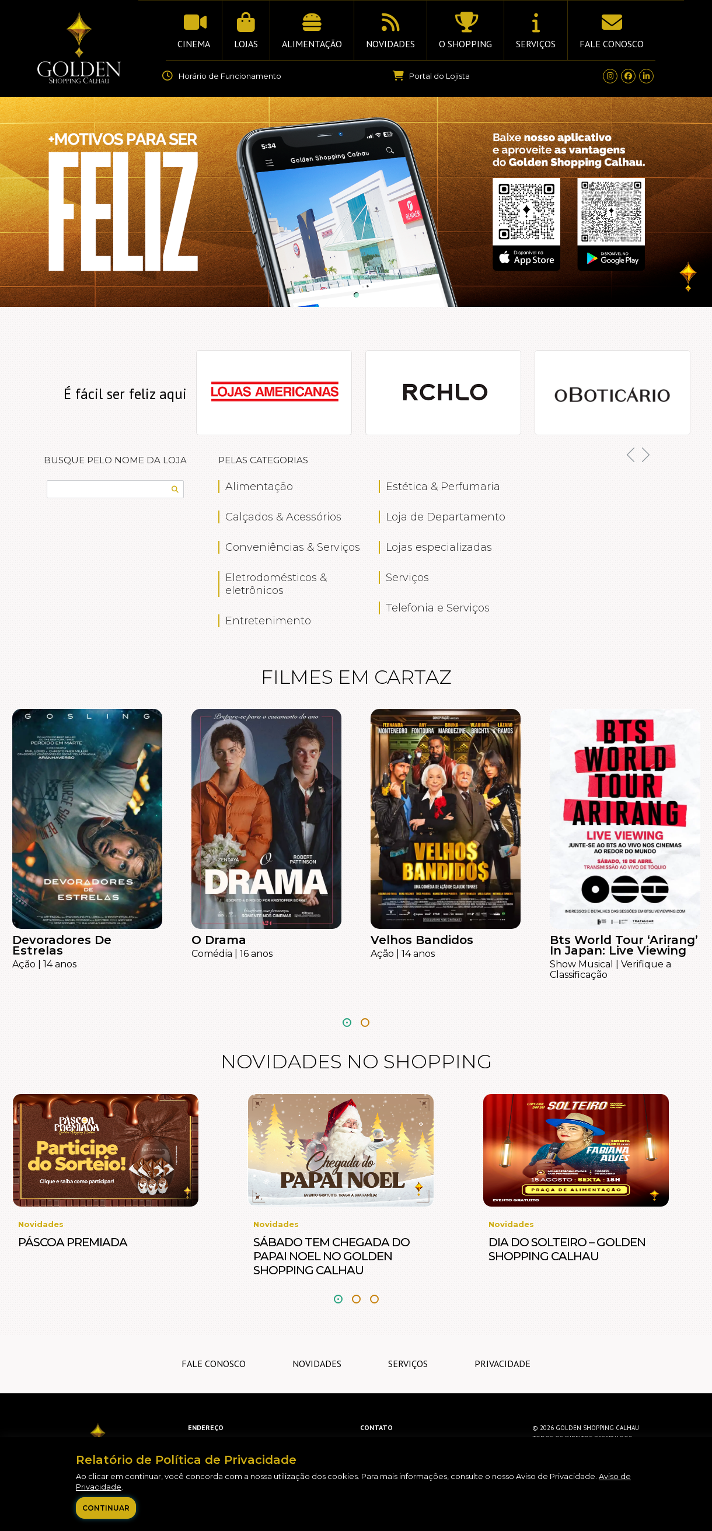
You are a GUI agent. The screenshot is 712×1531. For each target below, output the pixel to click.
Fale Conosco (214, 1363)
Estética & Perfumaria (443, 486)
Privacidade (502, 1363)
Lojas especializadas (439, 547)
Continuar (106, 1508)
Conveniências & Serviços (292, 547)
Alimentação (259, 486)
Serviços (407, 577)
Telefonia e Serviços (438, 608)
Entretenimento (268, 620)
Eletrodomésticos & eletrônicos (276, 584)
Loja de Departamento (445, 517)
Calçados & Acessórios (283, 517)
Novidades (316, 1363)
